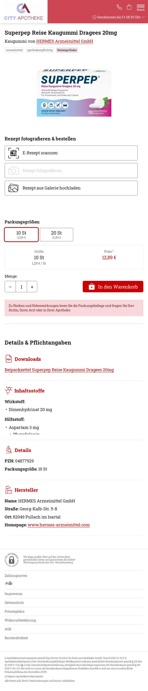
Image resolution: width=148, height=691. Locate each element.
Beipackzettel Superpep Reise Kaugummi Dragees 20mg (59, 369)
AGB (8, 629)
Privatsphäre (14, 611)
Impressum (14, 593)
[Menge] (21, 286)
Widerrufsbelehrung (20, 620)
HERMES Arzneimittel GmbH (64, 41)
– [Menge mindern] (10, 287)
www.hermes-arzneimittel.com (59, 525)
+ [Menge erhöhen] (32, 287)
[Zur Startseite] (25, 11)
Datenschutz (14, 602)
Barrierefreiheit (16, 638)
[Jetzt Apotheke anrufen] (118, 7)
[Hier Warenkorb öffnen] (129, 7)
